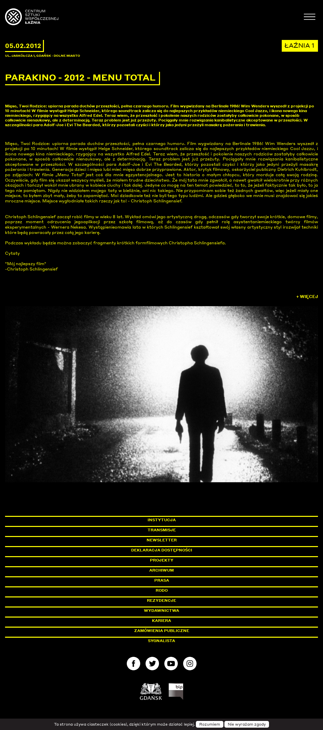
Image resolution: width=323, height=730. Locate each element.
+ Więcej (307, 296)
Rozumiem (209, 724)
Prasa (161, 580)
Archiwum (161, 570)
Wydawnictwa (161, 610)
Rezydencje (161, 600)
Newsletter (162, 540)
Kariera (161, 620)
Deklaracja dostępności (161, 550)
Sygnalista (161, 640)
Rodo (162, 590)
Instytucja (162, 520)
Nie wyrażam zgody (247, 724)
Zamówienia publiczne (176, 630)
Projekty (161, 560)
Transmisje (190, 530)
